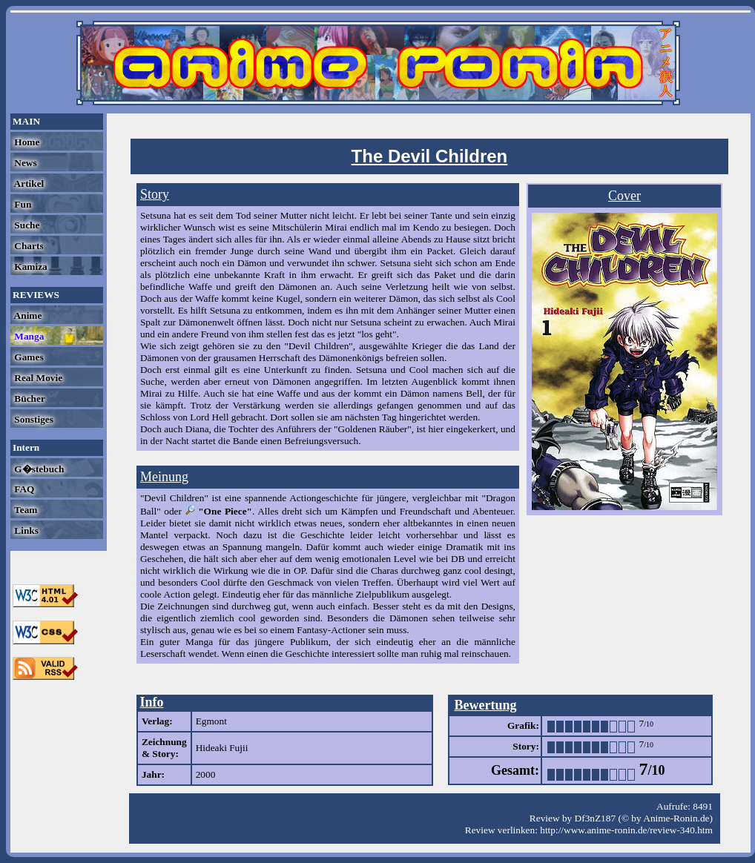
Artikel (28, 183)
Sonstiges (32, 419)
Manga (28, 336)
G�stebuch (38, 469)
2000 (206, 774)
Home (25, 142)
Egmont (211, 721)
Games (28, 357)
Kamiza (29, 266)
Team (24, 509)
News (24, 162)
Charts (28, 245)
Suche (25, 225)
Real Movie (37, 377)
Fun (21, 204)
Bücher (28, 398)
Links (25, 530)
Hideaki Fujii (222, 747)
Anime (27, 315)
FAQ (23, 489)
